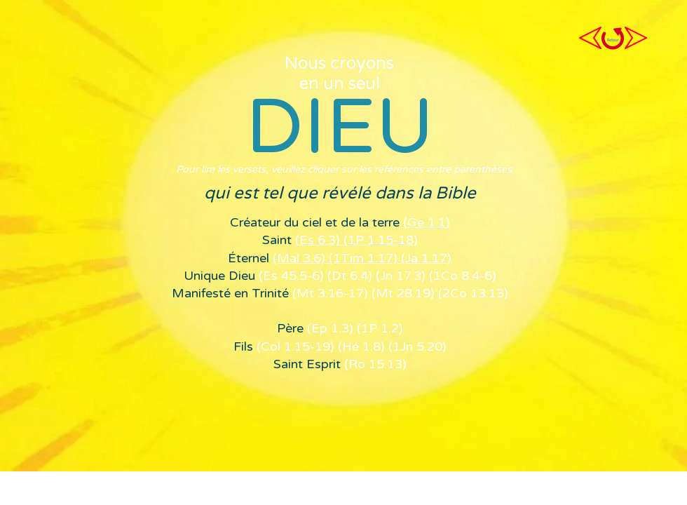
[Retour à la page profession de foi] (612, 38)
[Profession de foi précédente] (590, 38)
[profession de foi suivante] (636, 38)
